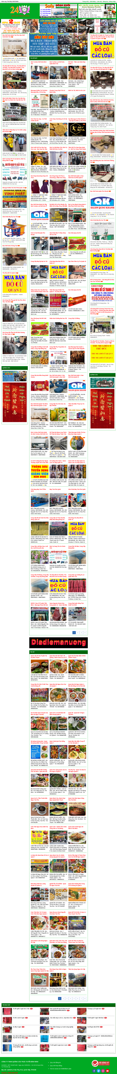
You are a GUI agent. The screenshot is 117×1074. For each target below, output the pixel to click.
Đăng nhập (112, 1)
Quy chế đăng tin (55, 1062)
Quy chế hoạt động (56, 1065)
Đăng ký (105, 1)
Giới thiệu (92, 1)
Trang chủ (85, 1)
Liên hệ (99, 1)
